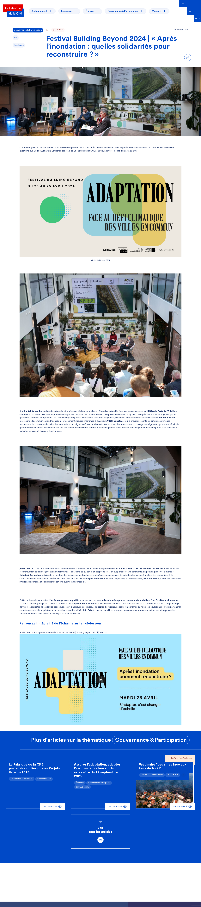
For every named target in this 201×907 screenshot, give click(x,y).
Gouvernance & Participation (151, 740)
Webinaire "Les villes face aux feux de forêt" (162, 766)
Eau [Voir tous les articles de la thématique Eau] (15, 37)
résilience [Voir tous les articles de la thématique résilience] (19, 45)
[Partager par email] (188, 76)
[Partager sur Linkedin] (188, 64)
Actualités (59, 30)
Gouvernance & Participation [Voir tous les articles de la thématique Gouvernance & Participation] (28, 30)
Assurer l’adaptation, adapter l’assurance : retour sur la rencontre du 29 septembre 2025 (97, 770)
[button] (197, 18)
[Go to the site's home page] (47, 30)
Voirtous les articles (100, 834)
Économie (80, 783)
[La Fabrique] (13, 11)
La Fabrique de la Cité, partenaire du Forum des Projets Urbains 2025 (34, 768)
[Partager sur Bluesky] (188, 70)
